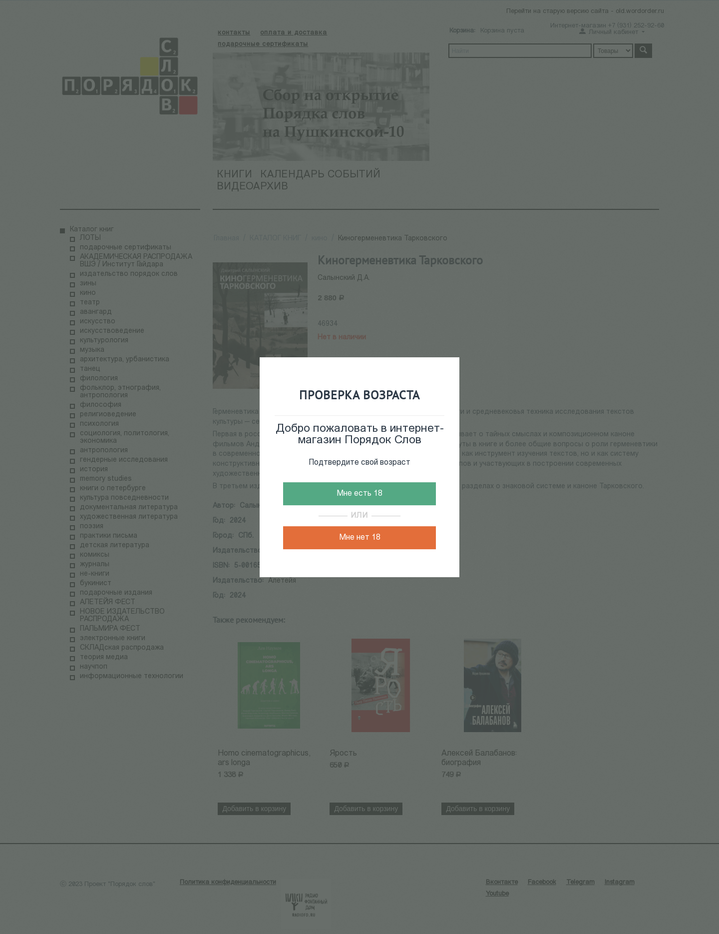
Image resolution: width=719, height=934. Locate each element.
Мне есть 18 (359, 494)
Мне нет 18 (359, 538)
